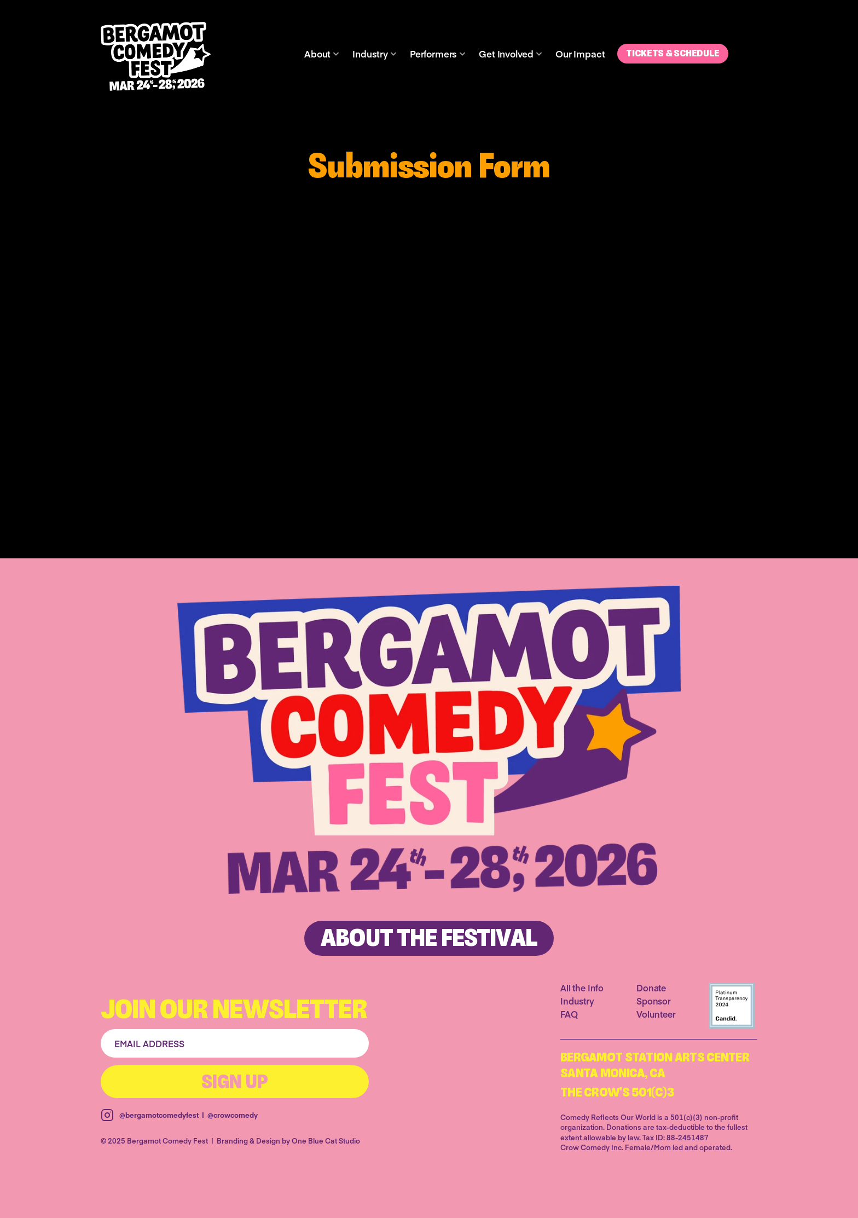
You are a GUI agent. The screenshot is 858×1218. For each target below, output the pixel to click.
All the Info (582, 988)
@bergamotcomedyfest (159, 1115)
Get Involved (506, 53)
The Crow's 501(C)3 (617, 1093)
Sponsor (653, 1001)
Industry (370, 53)
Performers (433, 53)
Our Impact (580, 53)
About (317, 53)
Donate (651, 988)
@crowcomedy (232, 1115)
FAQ (569, 1014)
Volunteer (656, 1014)
